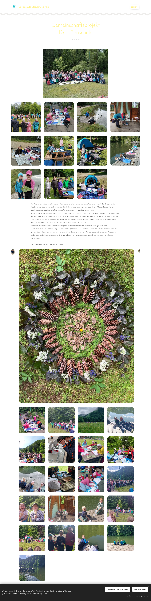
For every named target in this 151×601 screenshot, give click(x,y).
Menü (134, 7)
